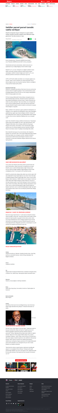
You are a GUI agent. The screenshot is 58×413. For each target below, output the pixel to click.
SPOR (36, 3)
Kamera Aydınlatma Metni (46, 394)
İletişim (31, 383)
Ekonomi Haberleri (9, 394)
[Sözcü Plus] (20, 380)
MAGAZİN (43, 3)
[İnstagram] (7, 404)
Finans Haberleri (8, 392)
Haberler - (7, 24)
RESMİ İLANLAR (52, 3)
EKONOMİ (21, 3)
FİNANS (47, 3)
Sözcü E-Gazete (20, 391)
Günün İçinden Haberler (22, 386)
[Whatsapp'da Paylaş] (31, 39)
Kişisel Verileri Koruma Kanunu (47, 386)
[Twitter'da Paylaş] (29, 39)
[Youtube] (13, 404)
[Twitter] (11, 404)
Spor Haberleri (20, 389)
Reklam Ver (31, 389)
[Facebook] (9, 404)
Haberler (7, 383)
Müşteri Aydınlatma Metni (46, 387)
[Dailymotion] (16, 404)
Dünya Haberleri (8, 397)
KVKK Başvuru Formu (45, 395)
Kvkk (43, 383)
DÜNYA (26, 3)
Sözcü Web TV (20, 387)
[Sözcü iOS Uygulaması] (21, 403)
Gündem (10, 24)
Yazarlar (7, 390)
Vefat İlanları (32, 391)
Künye (31, 387)
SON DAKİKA (8, 3)
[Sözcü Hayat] (15, 380)
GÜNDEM (17, 3)
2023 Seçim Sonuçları (9, 389)
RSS (42, 397)
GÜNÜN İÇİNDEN (31, 3)
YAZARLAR (13, 3)
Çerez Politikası (44, 389)
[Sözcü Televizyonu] (7, 380)
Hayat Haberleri (8, 395)
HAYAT (39, 3)
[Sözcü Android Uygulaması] (21, 405)
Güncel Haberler (21, 383)
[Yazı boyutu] (35, 39)
